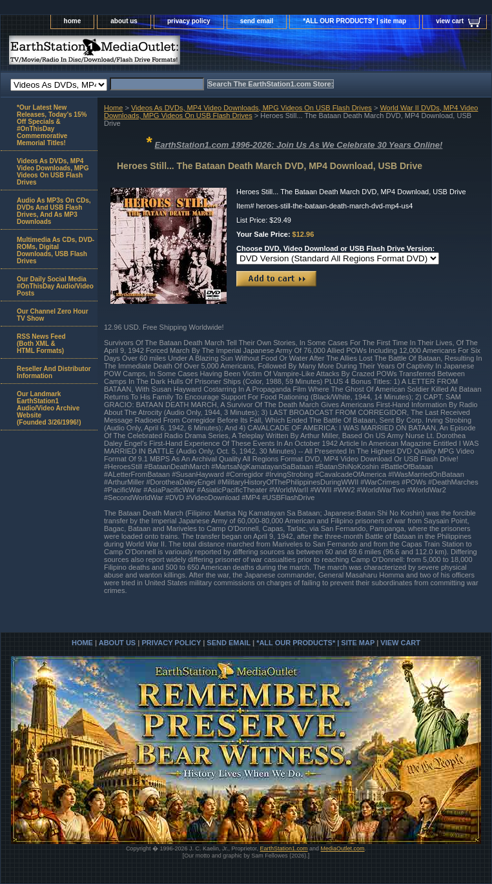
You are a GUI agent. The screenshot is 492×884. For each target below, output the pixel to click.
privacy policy (188, 21)
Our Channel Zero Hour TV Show (52, 315)
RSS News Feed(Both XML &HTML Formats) (41, 343)
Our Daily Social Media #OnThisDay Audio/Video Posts (55, 286)
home (72, 21)
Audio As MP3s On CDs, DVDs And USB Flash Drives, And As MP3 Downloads (54, 211)
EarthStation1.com (283, 848)
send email (257, 21)
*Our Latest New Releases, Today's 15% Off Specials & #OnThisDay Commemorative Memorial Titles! (52, 125)
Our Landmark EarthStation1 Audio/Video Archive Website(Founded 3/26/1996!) (49, 408)
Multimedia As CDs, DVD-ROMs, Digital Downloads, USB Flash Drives (55, 250)
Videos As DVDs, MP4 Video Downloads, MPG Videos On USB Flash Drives (251, 108)
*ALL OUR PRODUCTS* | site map (354, 21)
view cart (450, 21)
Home (113, 108)
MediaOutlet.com (343, 848)
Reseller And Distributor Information (54, 372)
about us (124, 21)
